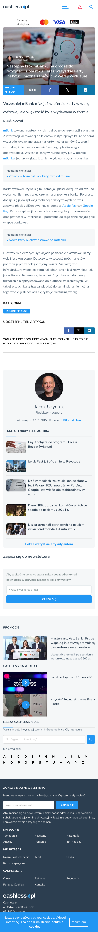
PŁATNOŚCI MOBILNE (62, 339)
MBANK (44, 339)
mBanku (9, 158)
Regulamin (73, 878)
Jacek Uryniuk (25, 57)
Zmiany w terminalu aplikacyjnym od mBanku (39, 176)
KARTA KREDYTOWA (21, 343)
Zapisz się (67, 805)
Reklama (40, 878)
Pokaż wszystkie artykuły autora (49, 544)
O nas (7, 878)
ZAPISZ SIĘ (49, 599)
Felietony (40, 836)
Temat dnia (10, 836)
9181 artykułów (71, 420)
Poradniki (40, 842)
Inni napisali (73, 842)
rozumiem (79, 922)
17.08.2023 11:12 (25, 60)
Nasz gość (72, 836)
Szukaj (70, 857)
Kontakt (40, 885)
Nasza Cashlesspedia (16, 857)
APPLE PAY (16, 339)
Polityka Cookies (13, 885)
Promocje (11, 628)
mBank (8, 130)
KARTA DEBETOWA (46, 343)
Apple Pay (69, 205)
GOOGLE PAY (31, 339)
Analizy (7, 842)
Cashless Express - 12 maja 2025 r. (72, 679)
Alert (38, 857)
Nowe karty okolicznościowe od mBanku (36, 240)
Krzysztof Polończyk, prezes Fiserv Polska (73, 702)
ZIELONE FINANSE (10, 90)
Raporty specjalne (14, 863)
